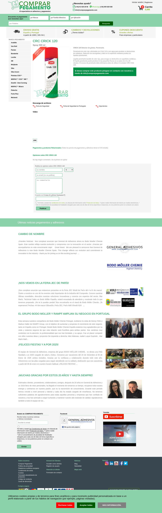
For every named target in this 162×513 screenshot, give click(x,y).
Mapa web (78, 469)
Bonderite (14, 54)
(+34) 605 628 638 (102, 7)
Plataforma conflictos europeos (28, 468)
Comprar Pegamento (25, 464)
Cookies (21, 473)
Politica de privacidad (25, 466)
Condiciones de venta (25, 470)
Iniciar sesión (137, 2)
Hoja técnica (103, 106)
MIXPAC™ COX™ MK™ (19, 79)
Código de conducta (25, 479)
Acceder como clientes (54, 464)
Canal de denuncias (25, 481)
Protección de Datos (92, 203)
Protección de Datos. (37, 431)
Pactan (13, 50)
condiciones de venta (58, 203)
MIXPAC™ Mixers (17, 86)
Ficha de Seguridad (42, 106)
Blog (75, 464)
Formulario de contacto (54, 472)
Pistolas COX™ (16, 75)
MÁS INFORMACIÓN (111, 505)
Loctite (13, 57)
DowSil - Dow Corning (19, 83)
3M (12, 61)
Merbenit (14, 97)
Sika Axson (15, 72)
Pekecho (14, 90)
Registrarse (148, 2)
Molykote (14, 64)
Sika (12, 68)
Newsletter (78, 466)
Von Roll (14, 46)
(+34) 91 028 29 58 (81, 7)
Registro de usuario (52, 466)
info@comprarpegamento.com (86, 10)
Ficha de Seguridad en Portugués (74, 106)
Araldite (14, 43)
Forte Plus (14, 94)
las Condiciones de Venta (37, 429)
